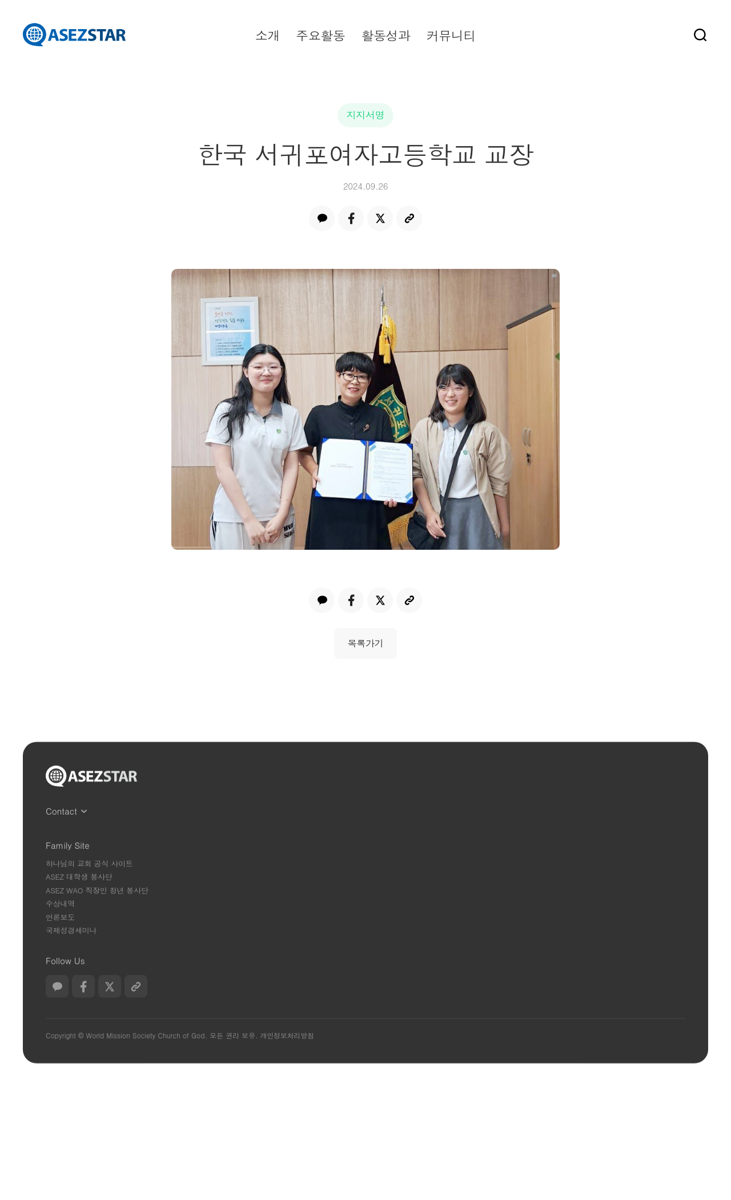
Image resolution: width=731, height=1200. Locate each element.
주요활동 (320, 35)
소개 (267, 35)
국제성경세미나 (71, 950)
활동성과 (385, 35)
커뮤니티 (451, 35)
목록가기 (366, 643)
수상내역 (60, 923)
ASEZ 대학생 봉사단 (79, 896)
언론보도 (60, 937)
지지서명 (366, 115)
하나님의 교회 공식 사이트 (89, 883)
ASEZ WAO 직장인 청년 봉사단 (97, 910)
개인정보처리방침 (287, 1055)
